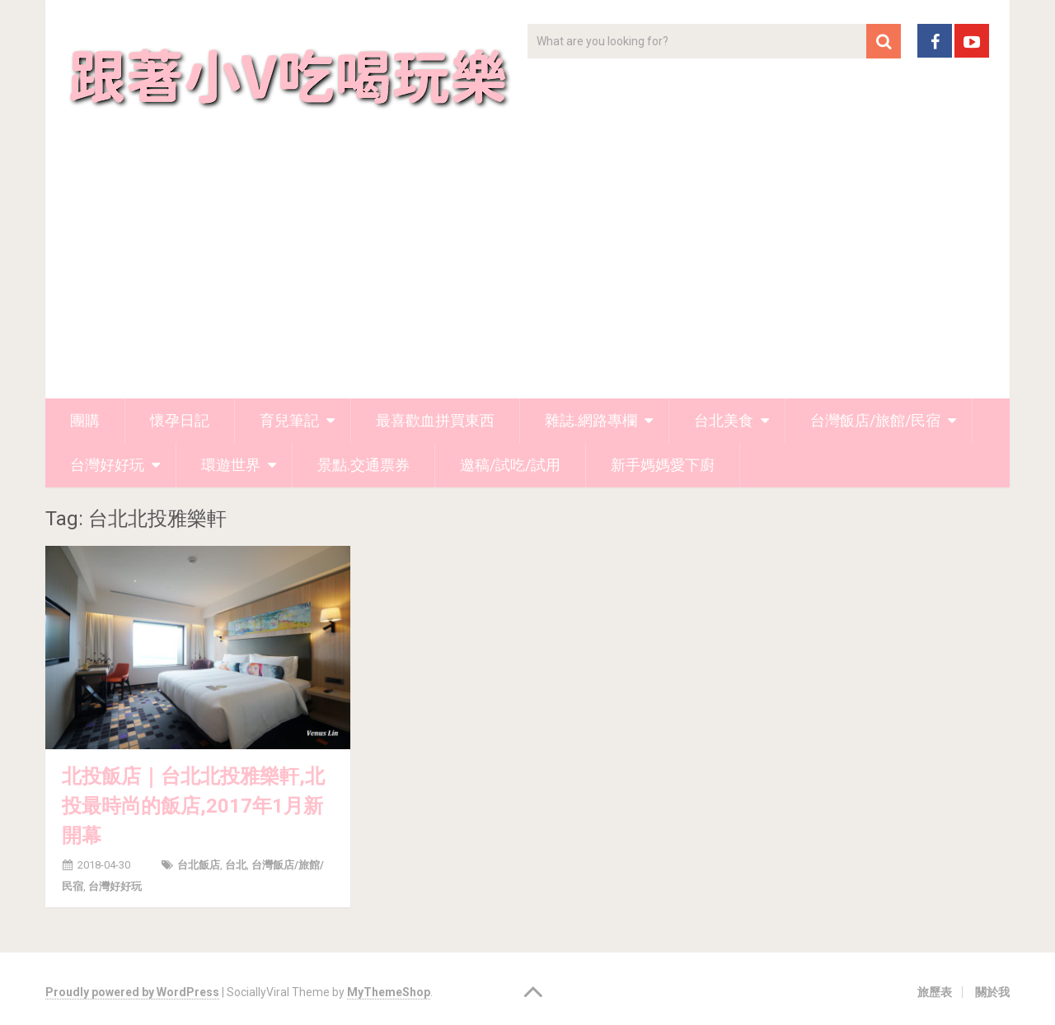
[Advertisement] (527, 275)
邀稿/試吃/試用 (510, 464)
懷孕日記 (179, 420)
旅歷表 (934, 992)
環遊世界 (230, 464)
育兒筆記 (289, 420)
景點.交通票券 (363, 464)
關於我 (992, 992)
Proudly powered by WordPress (132, 992)
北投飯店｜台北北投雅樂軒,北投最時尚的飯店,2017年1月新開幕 (193, 806)
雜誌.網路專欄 (591, 420)
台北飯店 (198, 865)
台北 (235, 865)
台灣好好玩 (107, 464)
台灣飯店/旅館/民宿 (875, 420)
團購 (85, 420)
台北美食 (723, 420)
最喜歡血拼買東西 (435, 420)
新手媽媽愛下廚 (663, 464)
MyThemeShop (388, 992)
